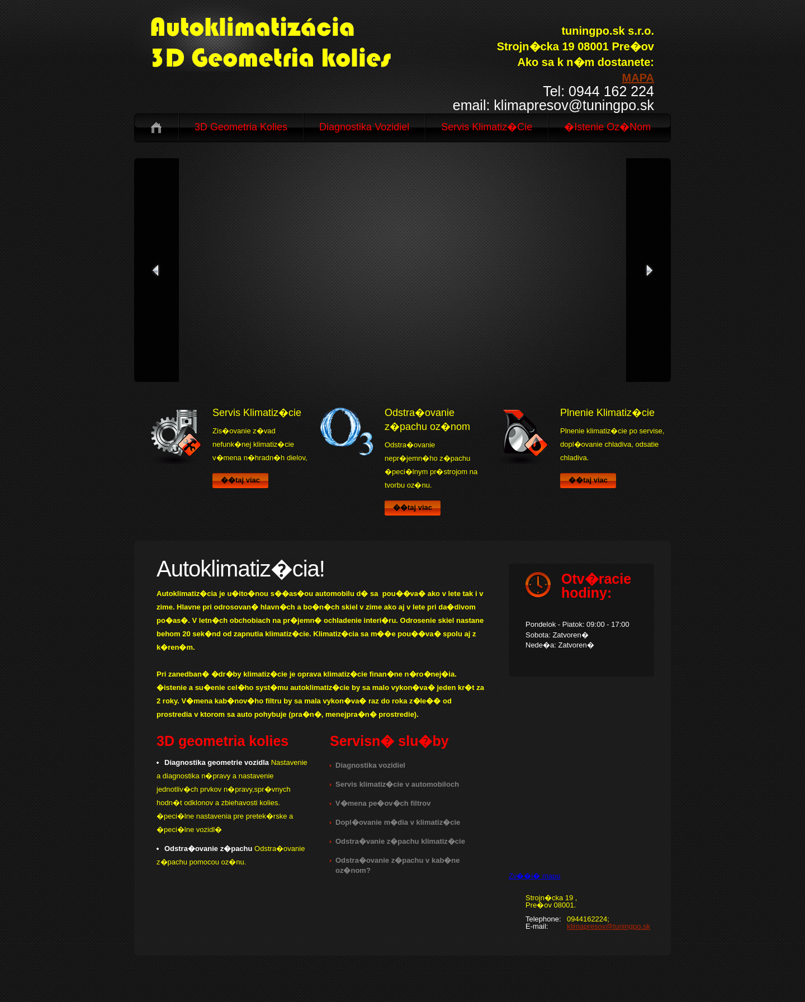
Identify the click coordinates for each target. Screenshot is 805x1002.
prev (156, 270)
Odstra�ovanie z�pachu (208, 848)
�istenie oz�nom (607, 127)
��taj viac (240, 480)
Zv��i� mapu (534, 876)
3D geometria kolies (241, 127)
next (648, 270)
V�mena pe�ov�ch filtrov (382, 803)
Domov (156, 127)
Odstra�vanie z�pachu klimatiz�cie (400, 841)
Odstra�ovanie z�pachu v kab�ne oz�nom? (397, 865)
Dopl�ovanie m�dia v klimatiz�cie (397, 822)
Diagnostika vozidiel (364, 127)
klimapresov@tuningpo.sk (608, 926)
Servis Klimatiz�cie (486, 127)
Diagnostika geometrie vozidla (216, 762)
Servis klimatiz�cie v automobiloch (397, 784)
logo (288, 40)
